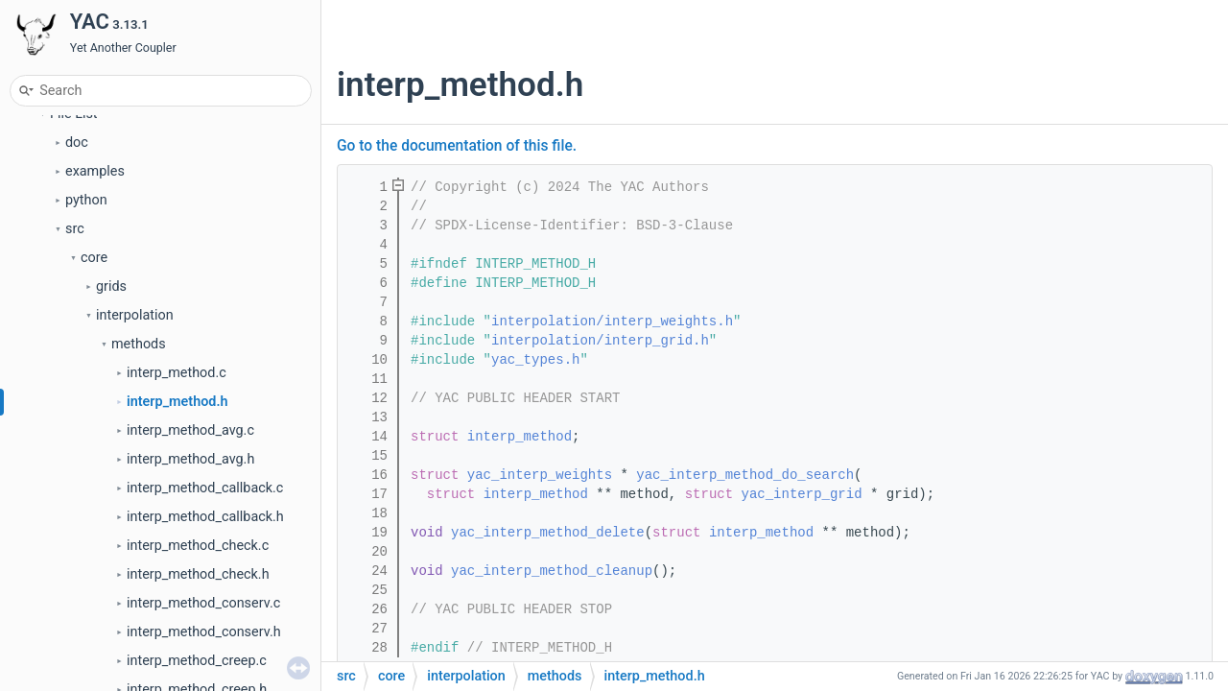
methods (138, 344)
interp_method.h (177, 401)
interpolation (135, 315)
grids (111, 286)
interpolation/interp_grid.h (600, 340)
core (94, 258)
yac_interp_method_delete (548, 532)
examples (95, 171)
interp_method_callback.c (205, 488)
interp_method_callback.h (205, 517)
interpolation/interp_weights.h (612, 321)
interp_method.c (176, 373)
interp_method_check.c (198, 545)
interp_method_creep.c (197, 661)
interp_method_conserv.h (204, 632)
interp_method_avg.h (190, 459)
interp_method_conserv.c (203, 603)
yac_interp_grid (802, 494)
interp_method (519, 436)
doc (76, 142)
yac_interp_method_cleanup (551, 571)
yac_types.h (535, 360)
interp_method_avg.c (190, 430)
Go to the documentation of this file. (457, 146)
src (74, 229)
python (86, 200)
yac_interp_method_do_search (745, 475)
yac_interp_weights (539, 475)
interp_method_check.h (198, 574)
